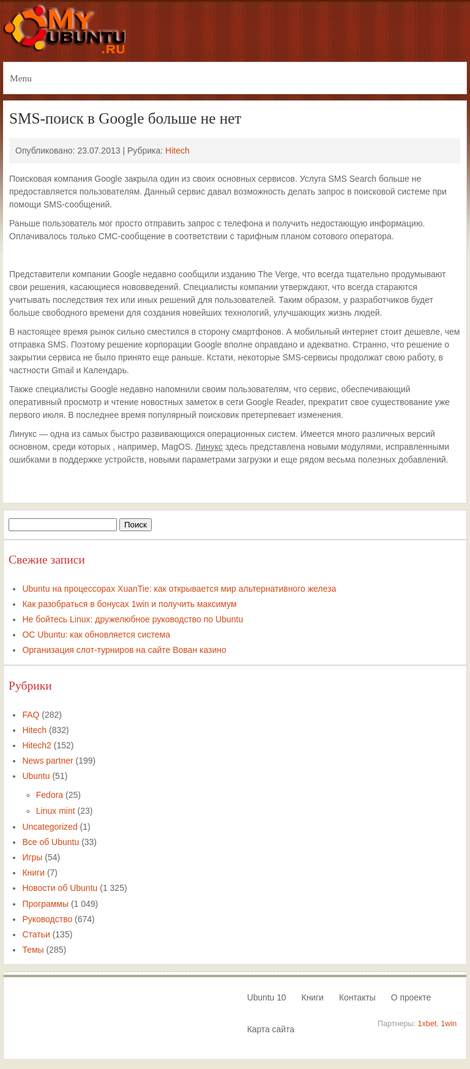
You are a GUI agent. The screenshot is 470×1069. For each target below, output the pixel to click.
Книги (33, 872)
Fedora (49, 795)
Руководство (47, 919)
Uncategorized (49, 827)
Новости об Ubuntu (59, 888)
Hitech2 (36, 745)
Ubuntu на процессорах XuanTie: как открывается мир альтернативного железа (179, 589)
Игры (32, 857)
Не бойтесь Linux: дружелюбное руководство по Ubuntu (132, 619)
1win (449, 1023)
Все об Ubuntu (50, 842)
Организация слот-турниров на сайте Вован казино (124, 650)
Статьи (36, 934)
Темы (32, 950)
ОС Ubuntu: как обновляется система (96, 634)
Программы (45, 904)
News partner (47, 760)
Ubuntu (36, 776)
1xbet (427, 1023)
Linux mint (55, 811)
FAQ (30, 715)
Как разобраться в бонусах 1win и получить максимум (129, 604)
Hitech (177, 150)
